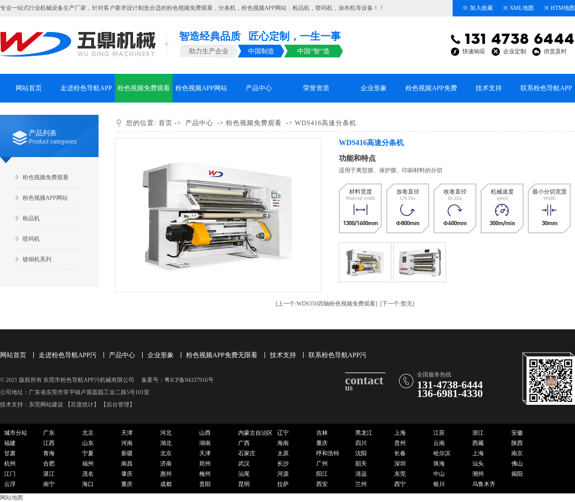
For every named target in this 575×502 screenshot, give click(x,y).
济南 (166, 464)
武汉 (244, 464)
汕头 (478, 464)
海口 (88, 484)
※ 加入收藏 (477, 8)
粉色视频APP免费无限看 (431, 93)
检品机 (301, 8)
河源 (283, 474)
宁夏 (88, 453)
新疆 (127, 453)
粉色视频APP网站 (264, 8)
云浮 (10, 484)
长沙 (283, 464)
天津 (127, 433)
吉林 (322, 433)
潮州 (478, 474)
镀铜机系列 (37, 259)
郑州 (205, 464)
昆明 (244, 484)
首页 (165, 122)
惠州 (166, 474)
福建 (10, 443)
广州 (322, 464)
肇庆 (127, 474)
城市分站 (15, 433)
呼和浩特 (327, 453)
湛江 (49, 474)
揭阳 (517, 474)
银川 (439, 484)
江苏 (439, 433)
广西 (244, 443)
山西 (205, 433)
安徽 (517, 433)
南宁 (49, 484)
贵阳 (205, 484)
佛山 (517, 464)
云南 (439, 443)
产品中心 (259, 87)
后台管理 (117, 405)
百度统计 (82, 405)
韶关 (361, 464)
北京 (88, 433)
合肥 (49, 464)
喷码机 (324, 8)
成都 (166, 484)
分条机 (227, 8)
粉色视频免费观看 (190, 8)
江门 (10, 474)
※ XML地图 (518, 8)
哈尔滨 (442, 453)
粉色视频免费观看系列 (143, 93)
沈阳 (361, 453)
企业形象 (374, 87)
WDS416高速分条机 (326, 122)
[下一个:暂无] (397, 304)
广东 (49, 433)
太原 (283, 453)
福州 (88, 464)
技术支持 (489, 87)
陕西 (517, 443)
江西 (49, 443)
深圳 (400, 464)
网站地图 (11, 498)
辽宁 (283, 433)
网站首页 (29, 87)
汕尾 (244, 474)
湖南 (205, 443)
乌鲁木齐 (483, 484)
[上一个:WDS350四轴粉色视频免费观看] (326, 304)
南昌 (127, 464)
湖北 (166, 443)
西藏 (478, 443)
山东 (88, 443)
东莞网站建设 (46, 405)
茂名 (88, 474)
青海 (49, 453)
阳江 (322, 474)
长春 (400, 453)
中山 (439, 474)
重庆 (322, 443)
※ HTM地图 (559, 8)
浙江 (478, 433)
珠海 (439, 464)
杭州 (10, 464)
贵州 (400, 443)
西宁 (400, 484)
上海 (400, 433)
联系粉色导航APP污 (546, 93)
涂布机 (347, 8)
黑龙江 (364, 433)
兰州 (361, 484)
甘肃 (10, 453)
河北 (166, 433)
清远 (361, 474)
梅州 (205, 474)
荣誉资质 (316, 87)
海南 (283, 443)
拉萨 (283, 484)
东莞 (400, 474)
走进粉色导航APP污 (86, 93)
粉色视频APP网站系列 (201, 93)
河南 (127, 443)
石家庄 (246, 453)
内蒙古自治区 (255, 433)
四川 (361, 443)
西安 (322, 484)
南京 (517, 453)
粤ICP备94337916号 (189, 380)
